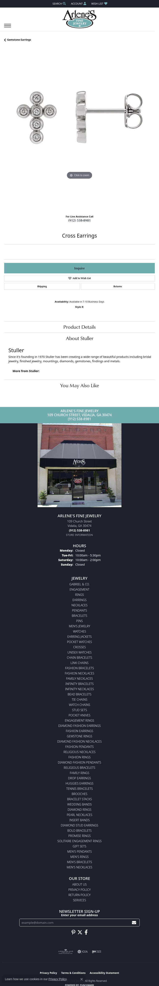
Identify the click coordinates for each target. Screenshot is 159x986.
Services (79, 900)
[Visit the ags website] (65, 951)
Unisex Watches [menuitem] (79, 652)
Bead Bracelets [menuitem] (79, 694)
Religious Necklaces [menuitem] (80, 752)
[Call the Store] (79, 530)
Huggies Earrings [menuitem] (80, 783)
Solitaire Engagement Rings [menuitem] (79, 841)
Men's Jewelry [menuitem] (79, 626)
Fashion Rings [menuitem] (79, 757)
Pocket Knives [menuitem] (79, 715)
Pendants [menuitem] (79, 610)
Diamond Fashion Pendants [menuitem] (79, 762)
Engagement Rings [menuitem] (79, 720)
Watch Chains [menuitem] (79, 705)
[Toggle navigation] (7, 27)
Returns (117, 286)
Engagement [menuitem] (79, 589)
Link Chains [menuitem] (79, 663)
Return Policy (79, 895)
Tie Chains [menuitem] (79, 700)
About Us (79, 884)
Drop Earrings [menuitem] (79, 778)
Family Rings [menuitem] (79, 773)
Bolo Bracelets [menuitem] (79, 831)
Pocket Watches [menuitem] (79, 642)
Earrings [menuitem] (79, 600)
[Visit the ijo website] (96, 951)
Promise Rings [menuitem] (79, 836)
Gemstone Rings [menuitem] (79, 736)
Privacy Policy (79, 890)
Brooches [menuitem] (79, 794)
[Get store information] (79, 535)
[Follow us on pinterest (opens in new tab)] (73, 932)
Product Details (79, 326)
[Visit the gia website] (83, 951)
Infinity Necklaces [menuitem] (79, 689)
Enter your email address (79, 915)
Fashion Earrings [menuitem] (79, 731)
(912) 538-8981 (79, 220)
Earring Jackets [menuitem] (79, 637)
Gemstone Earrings (19, 40)
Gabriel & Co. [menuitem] (79, 584)
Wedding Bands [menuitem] (79, 804)
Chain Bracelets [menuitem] (79, 658)
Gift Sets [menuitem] (79, 846)
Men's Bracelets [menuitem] (79, 862)
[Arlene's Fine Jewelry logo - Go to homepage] (79, 19)
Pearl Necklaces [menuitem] (79, 815)
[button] (59, 3)
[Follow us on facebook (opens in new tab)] (86, 932)
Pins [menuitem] (79, 621)
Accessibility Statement (104, 973)
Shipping (42, 286)
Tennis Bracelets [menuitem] (79, 789)
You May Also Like (79, 385)
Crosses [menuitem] (79, 647)
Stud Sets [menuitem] (79, 710)
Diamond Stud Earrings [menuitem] (79, 825)
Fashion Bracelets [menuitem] (79, 668)
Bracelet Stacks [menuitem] (79, 799)
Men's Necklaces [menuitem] (79, 867)
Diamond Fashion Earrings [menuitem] (79, 726)
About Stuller (79, 338)
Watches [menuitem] (79, 631)
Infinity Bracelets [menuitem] (79, 684)
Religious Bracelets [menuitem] (79, 768)
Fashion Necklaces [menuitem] (79, 673)
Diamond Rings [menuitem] (79, 810)
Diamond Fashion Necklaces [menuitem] (79, 741)
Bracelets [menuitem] (79, 616)
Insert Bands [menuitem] (79, 820)
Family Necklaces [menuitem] (79, 679)
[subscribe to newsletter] (134, 922)
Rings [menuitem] (79, 595)
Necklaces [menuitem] (80, 605)
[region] (79, 130)
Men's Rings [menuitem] (79, 857)
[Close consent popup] (81, 979)
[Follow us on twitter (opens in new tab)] (79, 932)
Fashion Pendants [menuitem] (79, 747)
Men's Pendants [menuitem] (79, 851)
